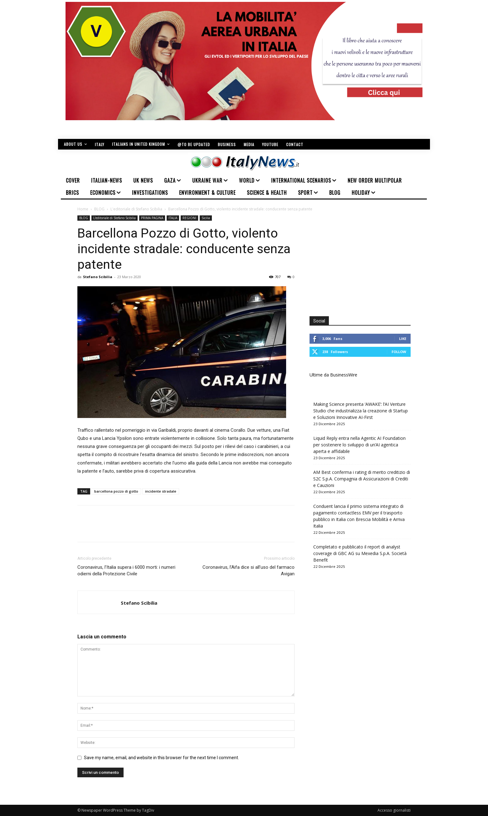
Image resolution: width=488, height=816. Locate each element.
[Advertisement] (362, 259)
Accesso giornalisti (394, 810)
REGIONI (189, 218)
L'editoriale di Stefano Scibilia (136, 209)
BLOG (99, 209)
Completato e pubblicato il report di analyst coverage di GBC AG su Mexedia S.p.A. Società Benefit (360, 553)
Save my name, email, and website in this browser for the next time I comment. (161, 757)
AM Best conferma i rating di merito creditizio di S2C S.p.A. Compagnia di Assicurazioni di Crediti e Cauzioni (361, 478)
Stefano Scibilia (97, 276)
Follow (399, 351)
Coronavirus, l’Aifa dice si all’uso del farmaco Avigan (249, 570)
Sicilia (206, 218)
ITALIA (172, 218)
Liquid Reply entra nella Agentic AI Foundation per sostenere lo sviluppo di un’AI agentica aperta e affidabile (359, 444)
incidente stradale (160, 491)
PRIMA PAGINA (152, 218)
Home (82, 209)
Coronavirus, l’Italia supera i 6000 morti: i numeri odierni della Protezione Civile (126, 570)
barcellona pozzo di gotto (116, 491)
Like (402, 338)
